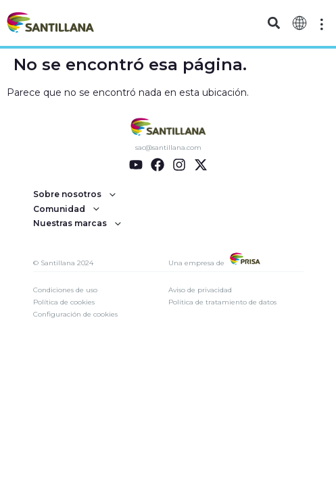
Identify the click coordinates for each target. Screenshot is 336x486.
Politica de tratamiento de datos (222, 302)
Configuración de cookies (75, 314)
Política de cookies (64, 302)
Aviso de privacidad (200, 290)
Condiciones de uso (65, 290)
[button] (273, 23)
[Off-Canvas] (321, 24)
